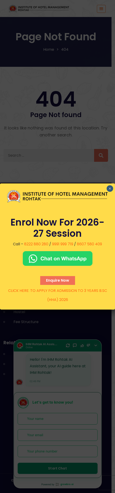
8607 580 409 (89, 244)
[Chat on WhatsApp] (57, 258)
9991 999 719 (62, 244)
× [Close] (109, 188)
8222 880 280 (36, 244)
